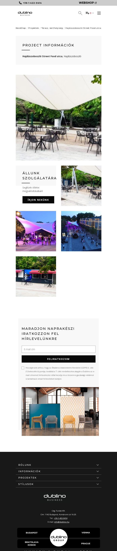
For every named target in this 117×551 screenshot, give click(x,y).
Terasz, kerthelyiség (52, 28)
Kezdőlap (21, 28)
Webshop (88, 2)
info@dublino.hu (61, 522)
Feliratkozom (58, 359)
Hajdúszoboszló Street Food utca (83, 28)
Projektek (33, 28)
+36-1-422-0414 (60, 518)
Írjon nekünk (38, 199)
